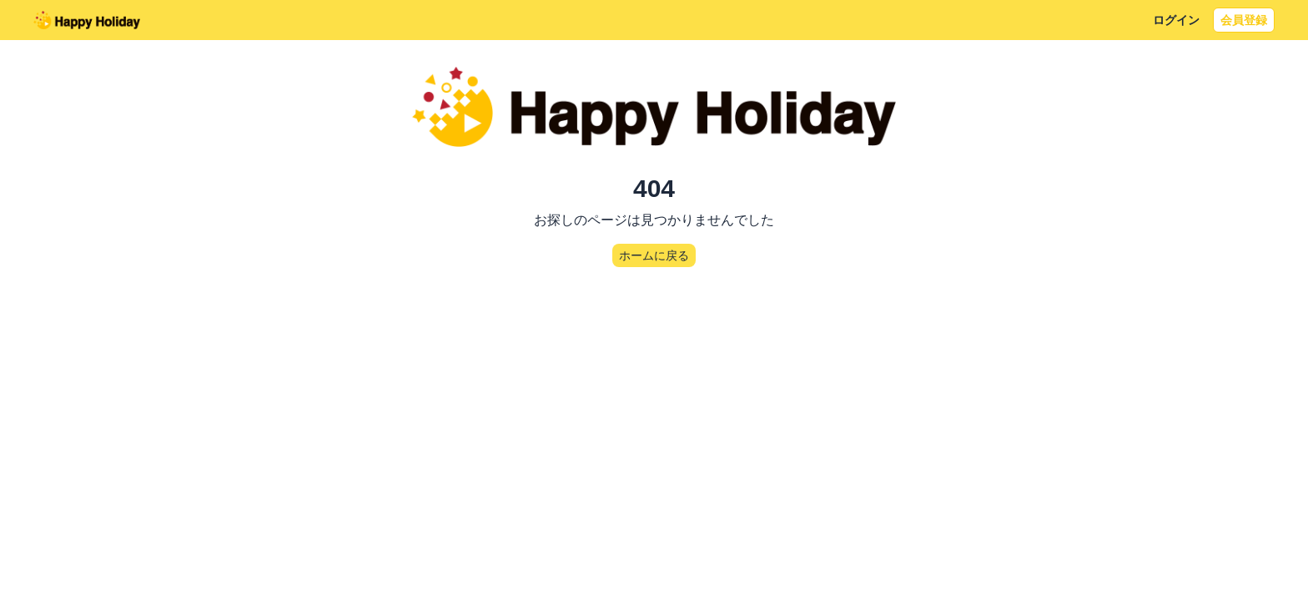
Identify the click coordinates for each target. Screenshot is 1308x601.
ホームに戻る (654, 255)
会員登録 (1243, 20)
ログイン (1176, 20)
